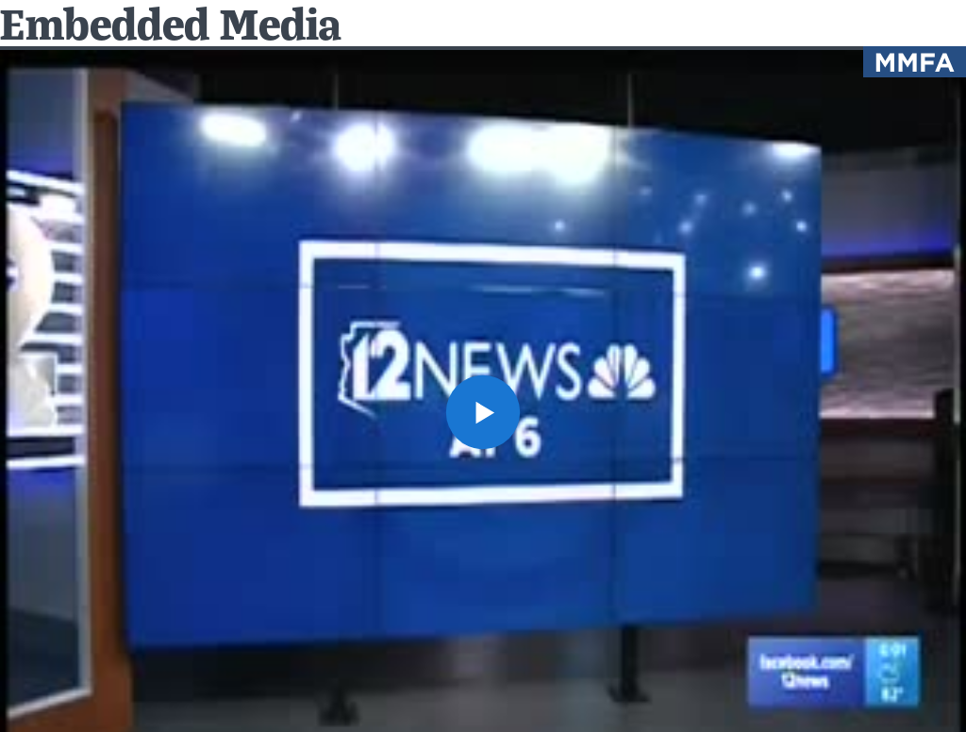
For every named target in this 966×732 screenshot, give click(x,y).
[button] (483, 412)
